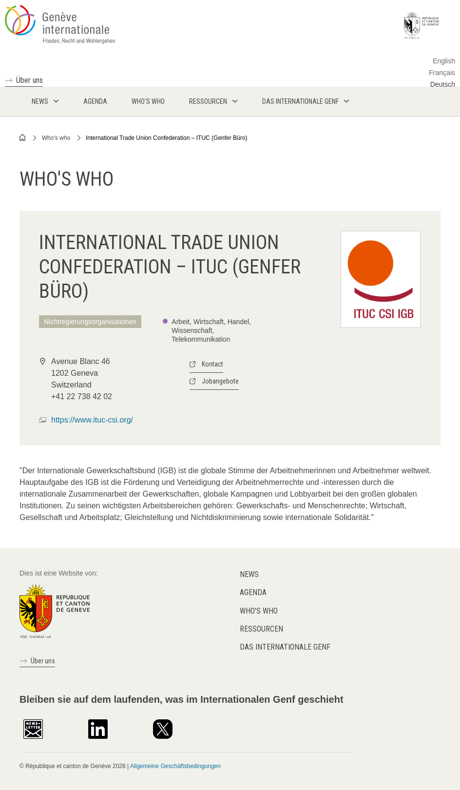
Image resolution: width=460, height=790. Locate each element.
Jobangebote (220, 381)
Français (442, 73)
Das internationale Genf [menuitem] (300, 101)
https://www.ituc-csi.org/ (92, 420)
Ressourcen (261, 629)
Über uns (29, 80)
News (249, 574)
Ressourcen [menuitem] (208, 101)
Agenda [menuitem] (95, 101)
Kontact (212, 364)
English (444, 61)
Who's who (56, 138)
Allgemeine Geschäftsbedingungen (175, 766)
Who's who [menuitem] (148, 101)
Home (22, 137)
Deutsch (442, 84)
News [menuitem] (40, 101)
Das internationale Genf (285, 647)
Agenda (253, 592)
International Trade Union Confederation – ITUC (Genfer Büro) (167, 138)
